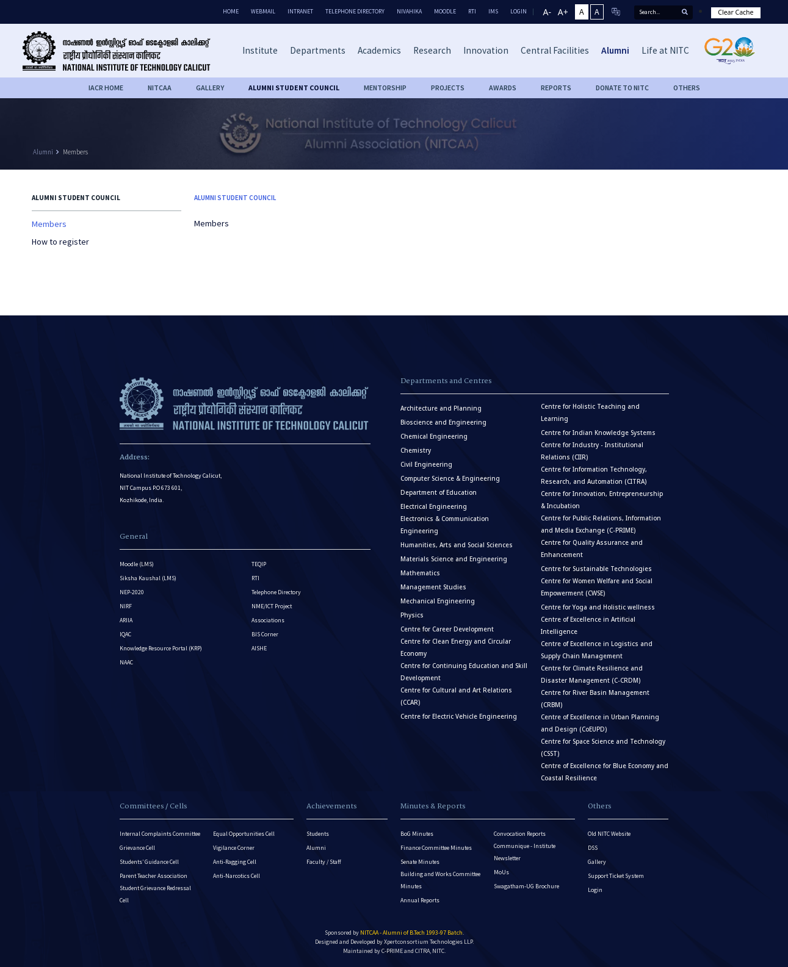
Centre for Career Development (447, 629)
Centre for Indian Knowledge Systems (598, 433)
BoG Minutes (416, 834)
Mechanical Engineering (437, 601)
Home (231, 11)
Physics (412, 615)
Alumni (43, 152)
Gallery (210, 87)
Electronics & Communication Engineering (444, 525)
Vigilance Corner (234, 848)
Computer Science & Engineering (450, 479)
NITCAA (160, 87)
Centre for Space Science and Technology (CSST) (603, 748)
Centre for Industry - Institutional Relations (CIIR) (592, 451)
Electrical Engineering (433, 507)
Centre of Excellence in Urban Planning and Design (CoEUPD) (600, 723)
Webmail (263, 11)
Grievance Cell (137, 848)
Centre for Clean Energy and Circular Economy (455, 648)
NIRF (126, 606)
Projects (447, 87)
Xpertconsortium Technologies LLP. (429, 942)
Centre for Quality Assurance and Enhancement (592, 549)
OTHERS (686, 87)
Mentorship (385, 87)
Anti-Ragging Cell (234, 862)
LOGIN (518, 11)
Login (595, 890)
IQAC (125, 634)
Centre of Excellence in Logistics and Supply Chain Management (596, 650)
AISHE (259, 648)
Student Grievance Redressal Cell (155, 894)
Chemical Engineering (434, 436)
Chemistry (415, 451)
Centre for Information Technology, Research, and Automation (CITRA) (594, 476)
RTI (472, 11)
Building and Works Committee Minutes (440, 880)
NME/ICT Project (271, 606)
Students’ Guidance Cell (149, 862)
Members (75, 152)
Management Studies (433, 587)
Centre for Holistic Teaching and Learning (590, 413)
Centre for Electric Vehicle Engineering (458, 717)
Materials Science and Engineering (453, 559)
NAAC (126, 662)
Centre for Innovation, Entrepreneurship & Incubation (602, 500)
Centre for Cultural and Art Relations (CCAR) (456, 696)
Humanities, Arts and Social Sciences (456, 545)
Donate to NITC (622, 87)
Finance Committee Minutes (436, 848)
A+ (563, 12)
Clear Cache (735, 12)
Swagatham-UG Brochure (526, 886)
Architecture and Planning (441, 408)
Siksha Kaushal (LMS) (148, 578)
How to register (60, 241)
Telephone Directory (355, 11)
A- (547, 12)
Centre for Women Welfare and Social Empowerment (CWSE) (596, 587)
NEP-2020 (132, 592)
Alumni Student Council (293, 87)
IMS (493, 11)
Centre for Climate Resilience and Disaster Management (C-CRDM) (592, 674)
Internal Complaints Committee (160, 834)
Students (317, 834)
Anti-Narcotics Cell (236, 876)
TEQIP (258, 564)
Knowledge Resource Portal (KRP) (161, 648)
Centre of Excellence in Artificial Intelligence (588, 626)
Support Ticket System (616, 876)
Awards (502, 87)
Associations (267, 620)
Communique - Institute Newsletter (524, 852)
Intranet (300, 11)
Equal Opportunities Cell (244, 834)
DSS (593, 848)
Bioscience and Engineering (443, 422)
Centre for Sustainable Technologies (596, 569)
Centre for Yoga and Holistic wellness (598, 607)
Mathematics (420, 573)
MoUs (501, 872)
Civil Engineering (426, 465)
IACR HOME (106, 87)
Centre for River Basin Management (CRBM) (595, 699)
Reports (556, 87)
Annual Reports (419, 900)
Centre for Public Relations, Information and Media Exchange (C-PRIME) (601, 524)
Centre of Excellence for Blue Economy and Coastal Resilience (604, 772)
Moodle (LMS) (137, 564)
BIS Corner (264, 634)
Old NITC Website (609, 834)
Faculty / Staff (323, 862)
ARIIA (126, 620)
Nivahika (409, 11)
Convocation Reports (520, 834)
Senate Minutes (419, 862)
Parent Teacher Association (153, 876)
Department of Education (438, 493)
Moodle (445, 11)
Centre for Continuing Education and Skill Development (463, 672)
